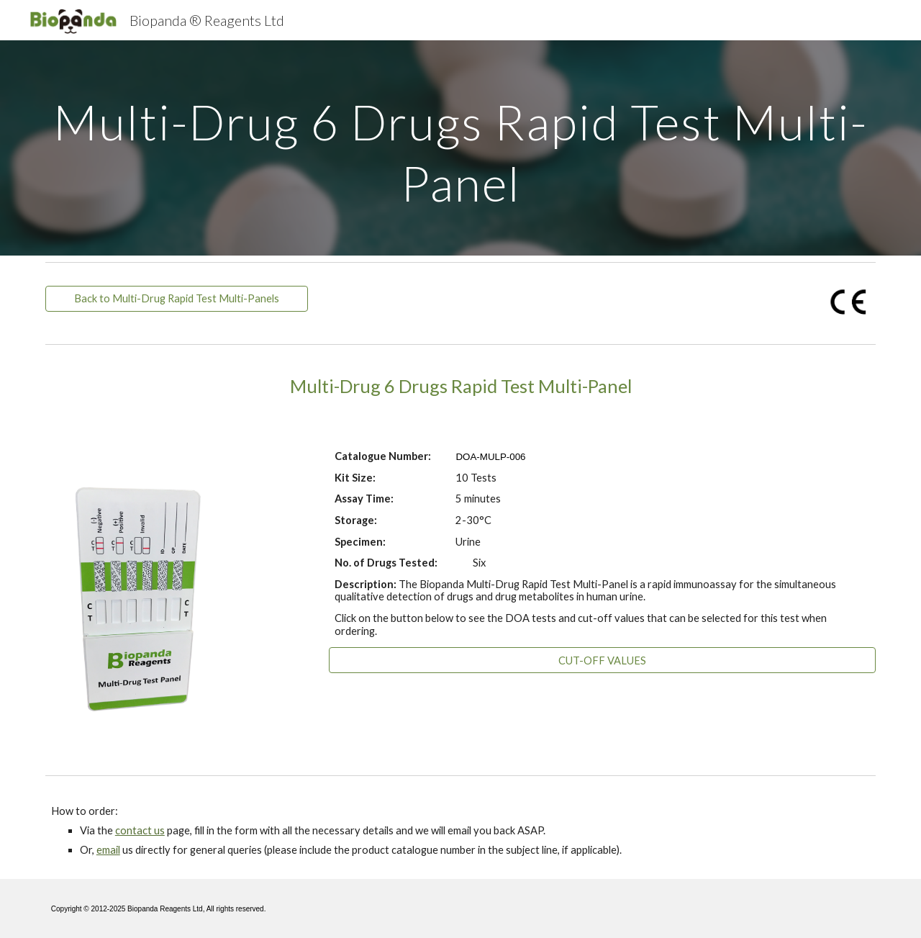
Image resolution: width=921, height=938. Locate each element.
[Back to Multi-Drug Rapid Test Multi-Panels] (176, 298)
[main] (460, 148)
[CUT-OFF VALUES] (602, 660)
